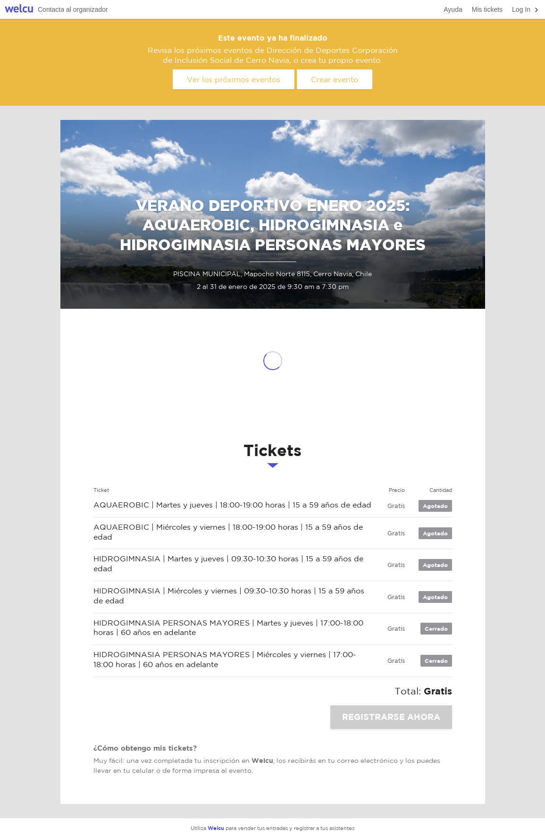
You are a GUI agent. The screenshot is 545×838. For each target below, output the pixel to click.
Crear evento (334, 79)
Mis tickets (487, 9)
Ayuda (453, 9)
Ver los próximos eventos (233, 79)
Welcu (19, 9)
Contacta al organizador (73, 9)
